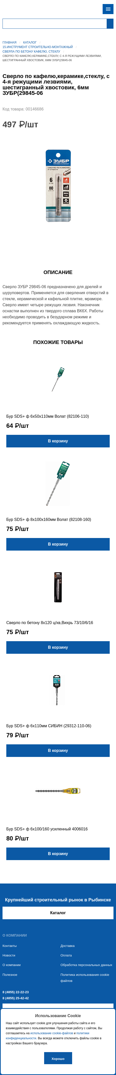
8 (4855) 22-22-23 (16, 992)
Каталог (30, 42)
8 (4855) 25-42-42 (16, 998)
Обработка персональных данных (86, 965)
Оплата (66, 955)
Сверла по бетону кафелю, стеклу (31, 51)
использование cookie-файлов (51, 1033)
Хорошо (58, 1059)
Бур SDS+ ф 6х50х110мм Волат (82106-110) (47, 416)
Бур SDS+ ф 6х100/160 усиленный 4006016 (47, 829)
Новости (9, 955)
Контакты (10, 946)
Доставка (68, 946)
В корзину (58, 441)
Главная (9, 42)
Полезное (10, 975)
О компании (12, 965)
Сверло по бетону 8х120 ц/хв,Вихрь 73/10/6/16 (49, 623)
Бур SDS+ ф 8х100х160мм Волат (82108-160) (48, 519)
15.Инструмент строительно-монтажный (38, 47)
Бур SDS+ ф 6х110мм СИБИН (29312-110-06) (48, 726)
